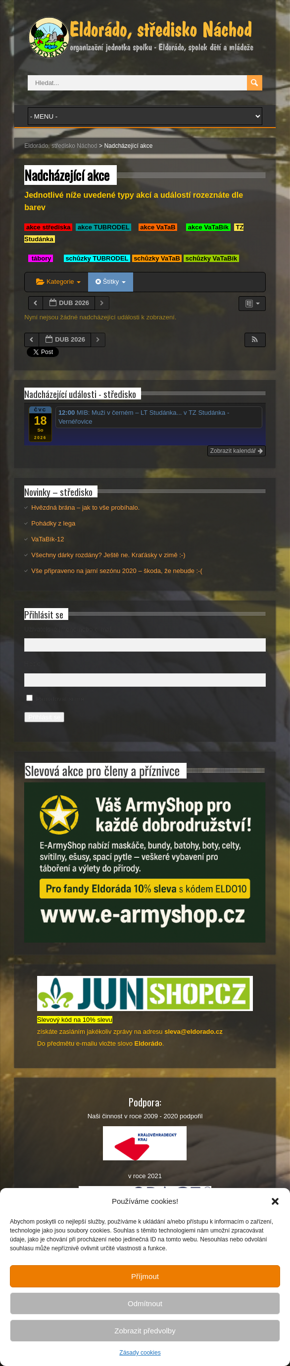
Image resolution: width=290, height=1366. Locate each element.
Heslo (32, 663)
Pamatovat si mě (60, 699)
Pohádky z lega (53, 523)
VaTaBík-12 (47, 539)
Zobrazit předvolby (144, 1330)
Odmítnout (145, 1303)
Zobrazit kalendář (236, 450)
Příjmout (145, 1276)
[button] (275, 1201)
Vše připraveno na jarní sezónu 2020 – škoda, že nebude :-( (116, 570)
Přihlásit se (44, 717)
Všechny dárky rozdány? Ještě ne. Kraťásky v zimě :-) (108, 555)
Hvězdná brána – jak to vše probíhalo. (85, 507)
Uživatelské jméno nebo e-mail (68, 629)
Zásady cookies (139, 1352)
